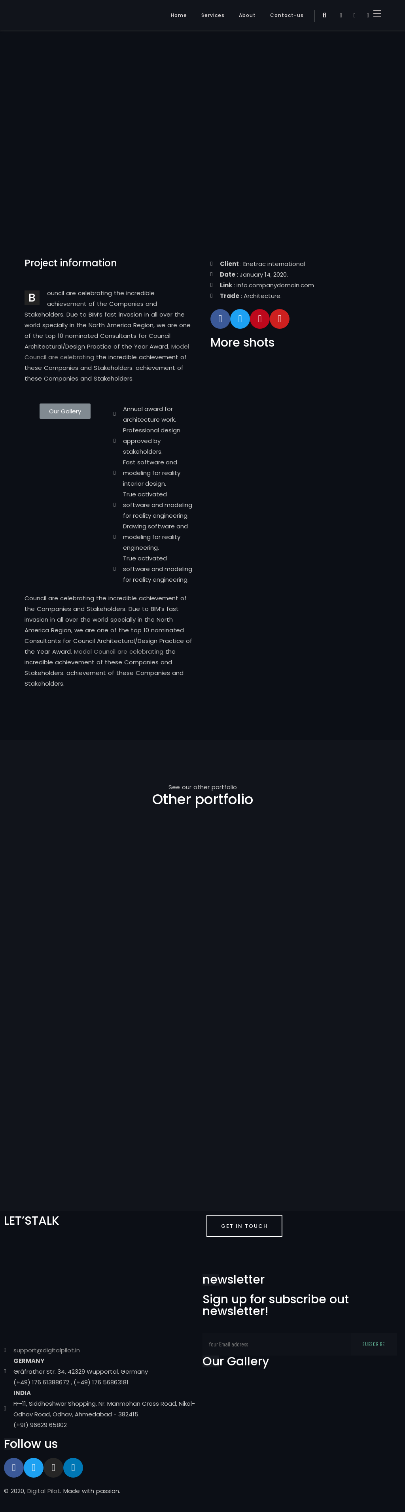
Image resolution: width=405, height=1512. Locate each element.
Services (213, 15)
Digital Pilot (43, 1491)
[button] (65, 411)
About (247, 15)
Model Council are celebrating (118, 651)
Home (179, 15)
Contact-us (287, 15)
